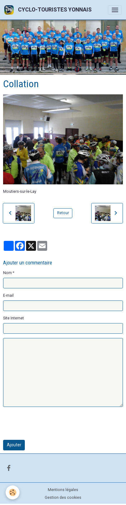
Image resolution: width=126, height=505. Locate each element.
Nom (7, 273)
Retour (63, 213)
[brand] (49, 9)
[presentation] (50, 423)
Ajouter (14, 444)
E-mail (8, 295)
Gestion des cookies (63, 497)
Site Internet (13, 318)
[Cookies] (13, 492)
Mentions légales (63, 490)
